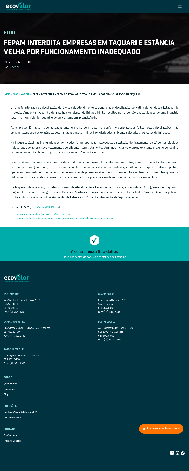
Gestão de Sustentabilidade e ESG (20, 412)
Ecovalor (14, 66)
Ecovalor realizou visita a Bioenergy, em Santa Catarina (42, 214)
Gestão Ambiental (12, 417)
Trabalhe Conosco (13, 441)
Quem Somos (10, 383)
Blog (6, 394)
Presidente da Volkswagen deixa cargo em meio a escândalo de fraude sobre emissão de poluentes (64, 218)
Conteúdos (9, 389)
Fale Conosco (10, 435)
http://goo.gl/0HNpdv (45, 207)
